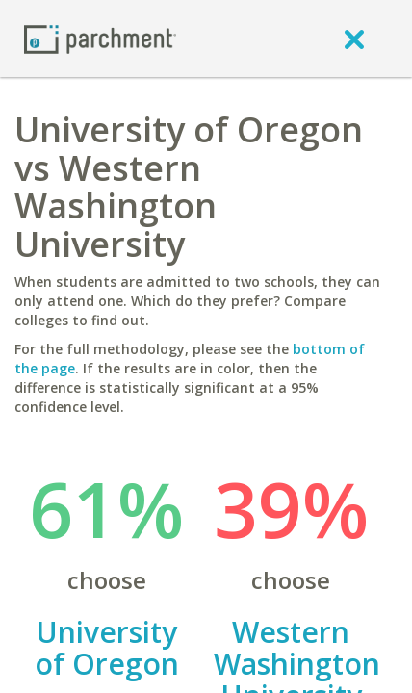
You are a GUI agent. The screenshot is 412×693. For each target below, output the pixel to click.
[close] (354, 38)
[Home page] (100, 38)
